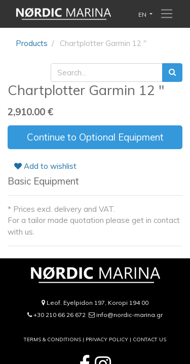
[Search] (172, 72)
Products (32, 43)
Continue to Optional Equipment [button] (95, 137)
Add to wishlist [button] (45, 166)
